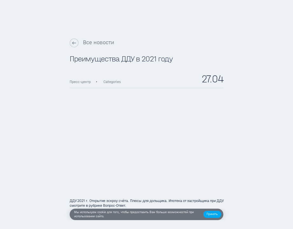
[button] (212, 214)
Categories (112, 82)
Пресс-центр (80, 82)
